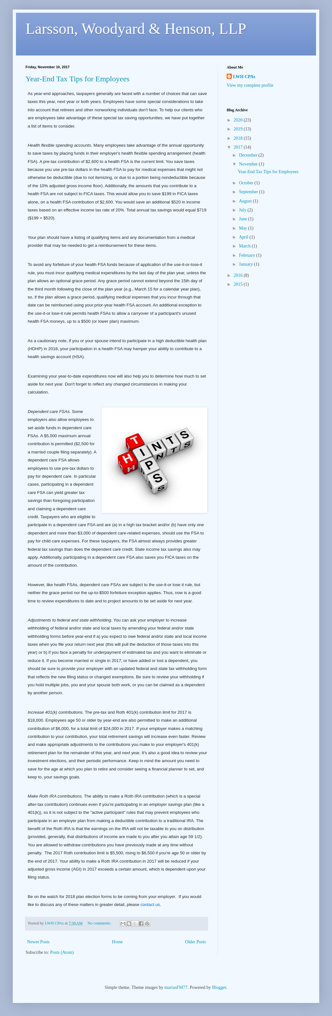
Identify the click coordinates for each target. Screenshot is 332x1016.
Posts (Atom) (62, 952)
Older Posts (195, 941)
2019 (239, 129)
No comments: (99, 923)
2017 (239, 147)
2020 (239, 120)
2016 (239, 275)
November (249, 164)
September (249, 191)
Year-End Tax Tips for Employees (78, 79)
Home (117, 941)
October (246, 182)
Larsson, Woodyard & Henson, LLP (136, 28)
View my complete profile (250, 85)
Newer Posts (38, 941)
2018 (239, 138)
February (247, 255)
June (243, 219)
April (244, 237)
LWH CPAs (244, 76)
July (243, 210)
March (245, 246)
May (243, 228)
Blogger (219, 987)
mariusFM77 (175, 987)
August (246, 201)
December (248, 155)
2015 (239, 284)
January (246, 264)
